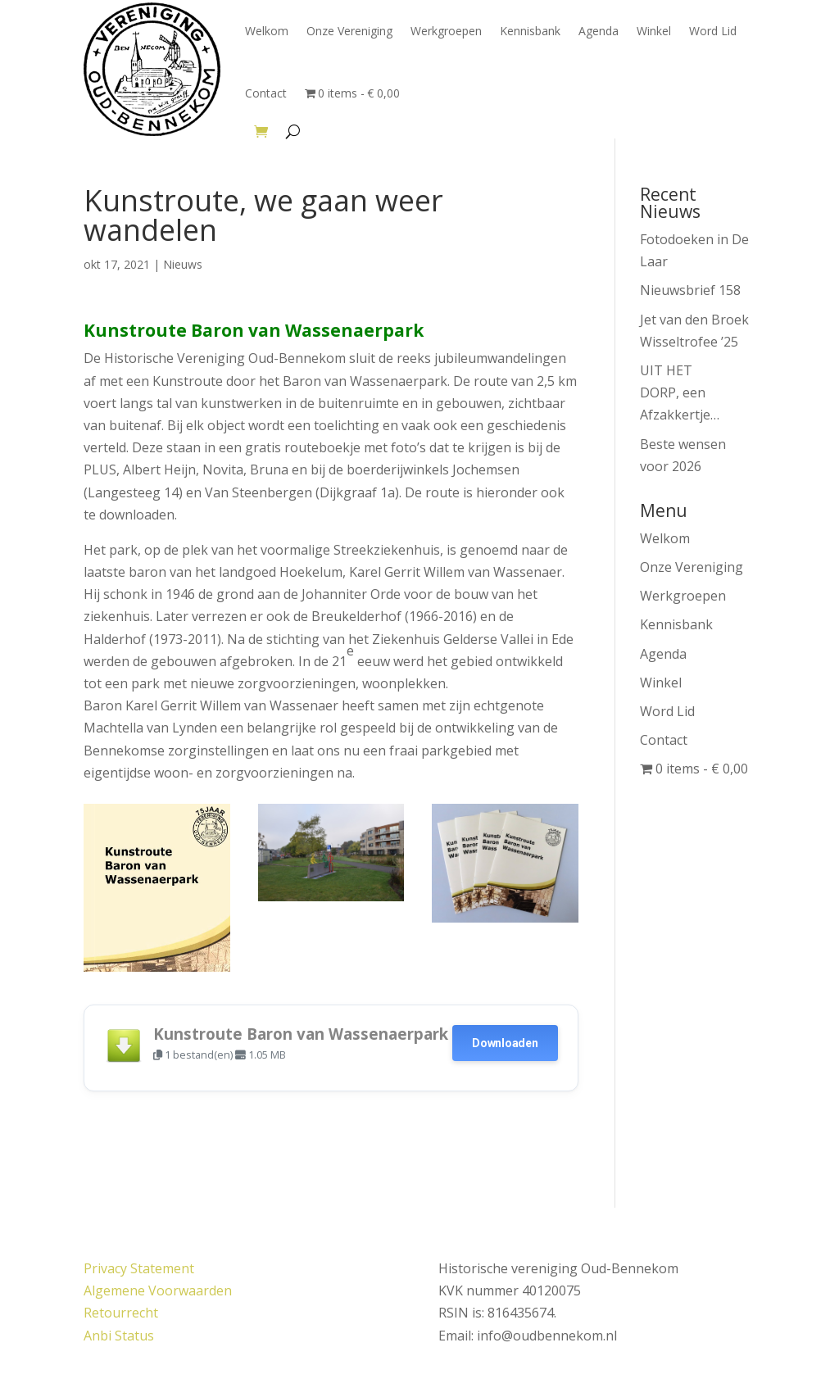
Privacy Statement (139, 1268)
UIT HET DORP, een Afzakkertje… (679, 392)
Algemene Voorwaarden (158, 1290)
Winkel (654, 31)
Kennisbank (530, 31)
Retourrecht (121, 1313)
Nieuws (182, 264)
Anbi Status (119, 1336)
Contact (266, 93)
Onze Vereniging (349, 31)
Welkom (266, 31)
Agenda (598, 31)
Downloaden (504, 1043)
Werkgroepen (446, 31)
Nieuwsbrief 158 (690, 290)
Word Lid (713, 31)
